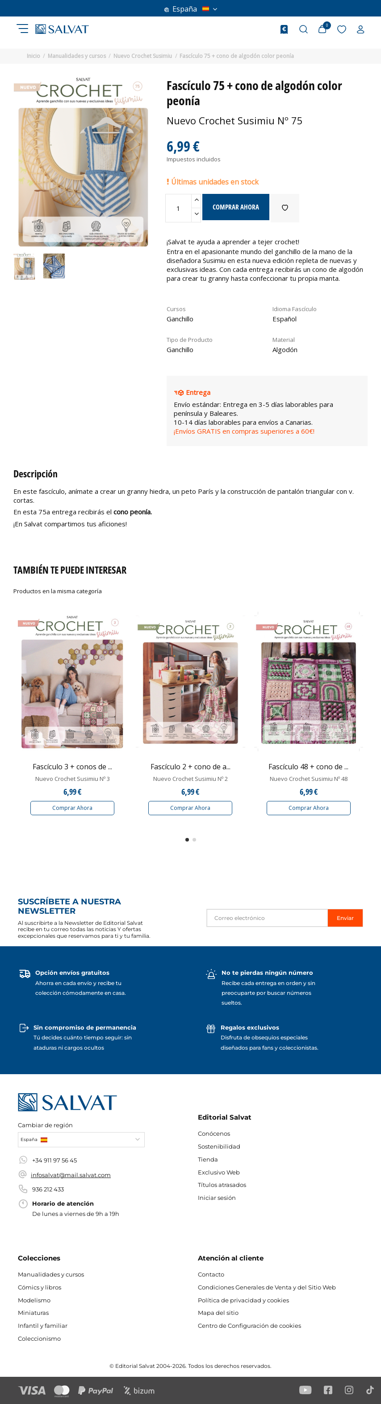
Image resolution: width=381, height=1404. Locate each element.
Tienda (208, 1159)
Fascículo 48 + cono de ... (308, 767)
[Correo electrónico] (267, 918)
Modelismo (34, 1300)
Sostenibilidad (219, 1146)
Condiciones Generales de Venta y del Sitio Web (267, 1287)
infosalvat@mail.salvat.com (71, 1174)
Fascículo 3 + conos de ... (72, 767)
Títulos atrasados (222, 1184)
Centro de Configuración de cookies (249, 1325)
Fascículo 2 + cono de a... (190, 767)
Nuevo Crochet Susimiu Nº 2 (190, 779)
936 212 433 (48, 1189)
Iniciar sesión (217, 1197)
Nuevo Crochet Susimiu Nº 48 (309, 779)
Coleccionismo (39, 1338)
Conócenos (214, 1133)
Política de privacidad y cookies (243, 1300)
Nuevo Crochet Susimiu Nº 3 (72, 779)
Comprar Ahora (72, 808)
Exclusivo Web (219, 1172)
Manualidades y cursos (51, 1274)
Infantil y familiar (42, 1325)
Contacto (211, 1274)
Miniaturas (33, 1312)
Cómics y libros (39, 1287)
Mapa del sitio (218, 1312)
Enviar (345, 918)
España (190, 9)
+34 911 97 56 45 (54, 1160)
